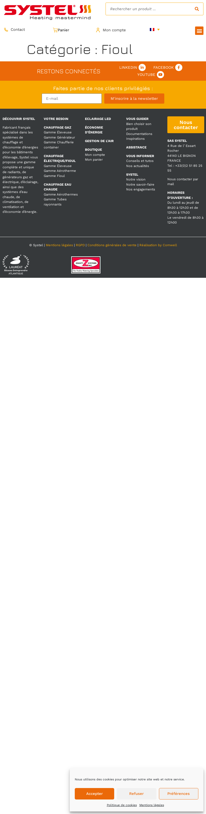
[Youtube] (160, 74)
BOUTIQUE (93, 149)
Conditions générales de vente (112, 245)
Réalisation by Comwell (158, 245)
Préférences (178, 793)
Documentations (139, 134)
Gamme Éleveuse (58, 132)
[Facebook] (178, 67)
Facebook (163, 67)
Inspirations (135, 139)
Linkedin (128, 67)
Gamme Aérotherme (60, 171)
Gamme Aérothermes (61, 194)
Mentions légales (151, 805)
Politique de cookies (122, 805)
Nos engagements (140, 189)
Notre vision (135, 179)
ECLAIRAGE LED (98, 119)
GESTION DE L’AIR (99, 141)
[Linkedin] (142, 67)
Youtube (146, 74)
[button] (199, 30)
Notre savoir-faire (140, 184)
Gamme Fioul (54, 176)
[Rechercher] (196, 9)
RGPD (80, 245)
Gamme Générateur (59, 137)
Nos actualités (137, 166)
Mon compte (95, 155)
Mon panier (94, 159)
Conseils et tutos (140, 161)
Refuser (136, 793)
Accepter (94, 793)
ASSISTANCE (136, 147)
